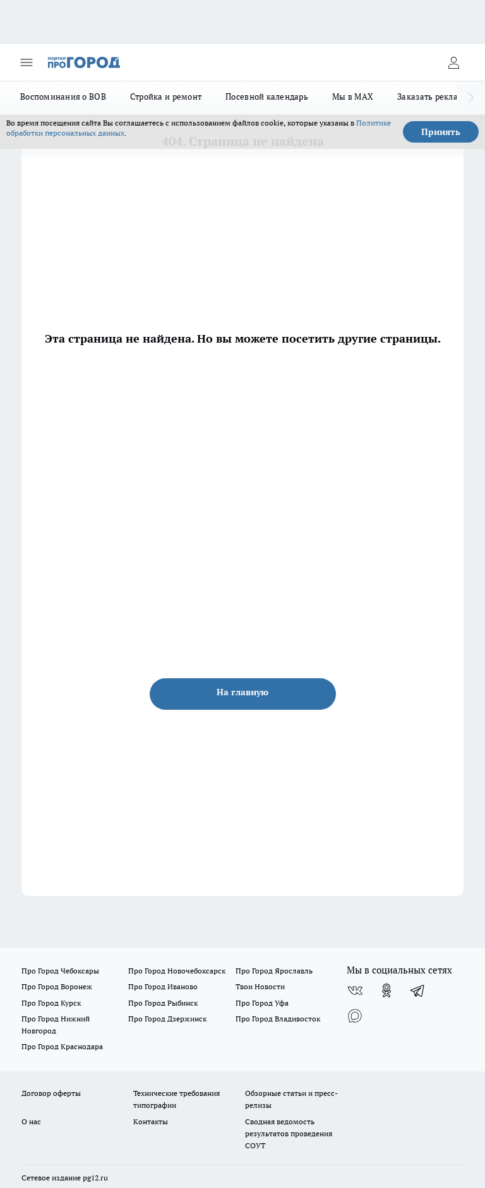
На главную (242, 692)
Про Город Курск (51, 1003)
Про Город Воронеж (56, 986)
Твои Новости (260, 986)
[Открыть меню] (26, 62)
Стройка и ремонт (165, 96)
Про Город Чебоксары (60, 970)
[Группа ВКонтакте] (355, 990)
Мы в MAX (352, 96)
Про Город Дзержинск (167, 1018)
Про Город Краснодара (62, 1046)
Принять (440, 132)
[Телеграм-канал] (418, 990)
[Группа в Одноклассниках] (386, 990)
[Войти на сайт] (453, 62)
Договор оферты (51, 1093)
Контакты (150, 1121)
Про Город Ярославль (274, 970)
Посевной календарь (266, 96)
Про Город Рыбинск (163, 1003)
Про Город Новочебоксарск (176, 970)
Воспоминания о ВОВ (63, 96)
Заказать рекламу (433, 96)
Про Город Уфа (262, 1003)
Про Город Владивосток (278, 1018)
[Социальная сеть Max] (355, 1015)
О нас (31, 1121)
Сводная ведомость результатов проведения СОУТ (288, 1133)
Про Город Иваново (163, 986)
